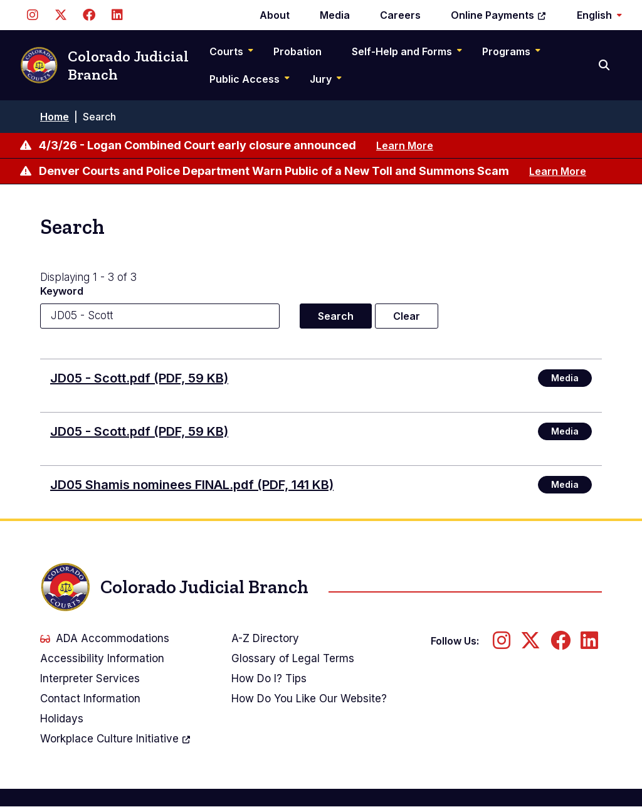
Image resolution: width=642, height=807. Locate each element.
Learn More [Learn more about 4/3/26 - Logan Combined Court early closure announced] (404, 145)
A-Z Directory (265, 638)
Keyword (61, 291)
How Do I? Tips (269, 678)
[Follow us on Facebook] (89, 15)
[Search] (605, 65)
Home (54, 116)
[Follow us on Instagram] (32, 15)
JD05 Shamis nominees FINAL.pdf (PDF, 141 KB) (192, 484)
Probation (297, 51)
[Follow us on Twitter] (60, 15)
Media (335, 15)
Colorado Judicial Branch (104, 65)
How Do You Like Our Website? (309, 698)
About (275, 15)
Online (499, 15)
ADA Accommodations (104, 638)
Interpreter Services (90, 678)
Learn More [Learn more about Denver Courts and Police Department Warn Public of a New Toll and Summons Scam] (557, 171)
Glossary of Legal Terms (292, 658)
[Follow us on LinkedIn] (117, 15)
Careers (400, 15)
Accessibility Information (102, 658)
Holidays (61, 718)
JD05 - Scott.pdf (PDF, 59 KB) (139, 378)
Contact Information (90, 698)
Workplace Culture (115, 739)
